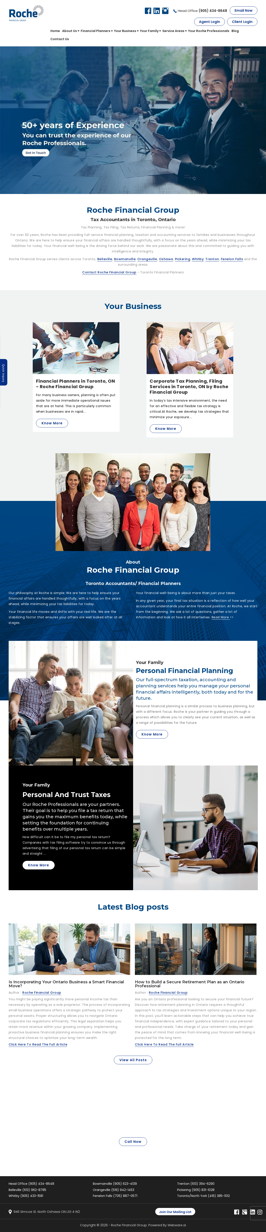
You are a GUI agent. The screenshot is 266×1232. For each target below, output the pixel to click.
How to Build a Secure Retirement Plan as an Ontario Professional (189, 984)
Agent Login (209, 21)
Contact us (59, 39)
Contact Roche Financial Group (109, 272)
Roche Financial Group (129, 1225)
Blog (235, 31)
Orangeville (147, 259)
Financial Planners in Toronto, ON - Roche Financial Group (75, 384)
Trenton (212, 259)
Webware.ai (177, 1225)
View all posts (133, 1060)
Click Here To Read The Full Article (38, 1044)
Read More (221, 617)
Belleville (104, 259)
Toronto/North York (203, 1196)
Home (55, 31)
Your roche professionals (208, 31)
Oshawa (166, 259)
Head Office (202, 10)
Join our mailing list (175, 1212)
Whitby (198, 259)
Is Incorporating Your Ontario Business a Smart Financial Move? (66, 984)
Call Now (133, 1141)
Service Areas (173, 31)
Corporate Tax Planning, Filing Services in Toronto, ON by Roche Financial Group (189, 386)
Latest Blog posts (133, 907)
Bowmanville (125, 259)
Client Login (242, 21)
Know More (52, 423)
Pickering (182, 259)
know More (152, 734)
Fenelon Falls (232, 259)
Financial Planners (95, 31)
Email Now (244, 10)
